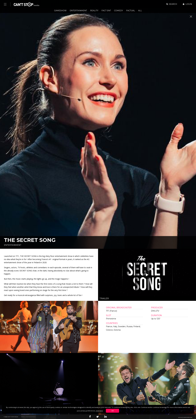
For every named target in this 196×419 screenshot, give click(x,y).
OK (112, 411)
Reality (94, 10)
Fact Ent (106, 10)
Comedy (118, 10)
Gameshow (60, 10)
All (140, 10)
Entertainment (78, 10)
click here (99, 411)
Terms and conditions (28, 416)
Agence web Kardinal (185, 417)
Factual (130, 10)
